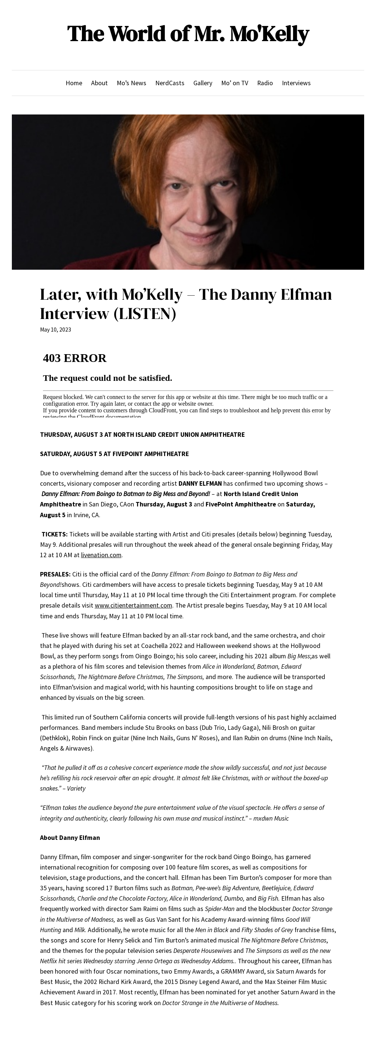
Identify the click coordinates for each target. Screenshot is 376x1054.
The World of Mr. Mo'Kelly (188, 33)
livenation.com (101, 555)
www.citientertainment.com (133, 605)
